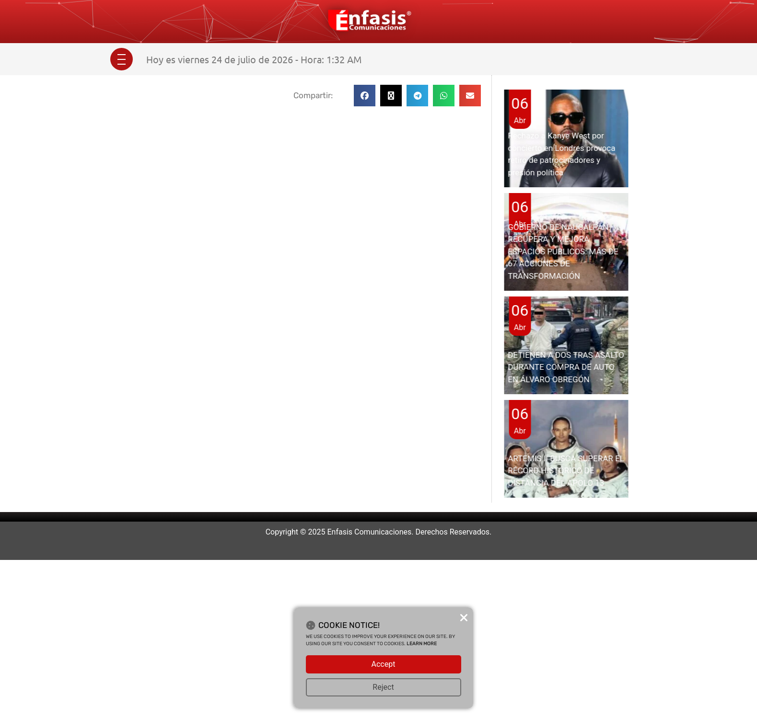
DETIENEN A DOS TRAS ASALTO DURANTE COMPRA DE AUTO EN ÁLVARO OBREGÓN (566, 367)
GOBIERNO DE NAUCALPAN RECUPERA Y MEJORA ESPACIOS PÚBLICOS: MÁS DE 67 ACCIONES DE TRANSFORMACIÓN (563, 251)
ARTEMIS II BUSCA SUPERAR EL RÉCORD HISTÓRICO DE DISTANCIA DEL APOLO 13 (566, 471)
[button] (364, 95)
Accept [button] (384, 664)
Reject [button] (383, 687)
